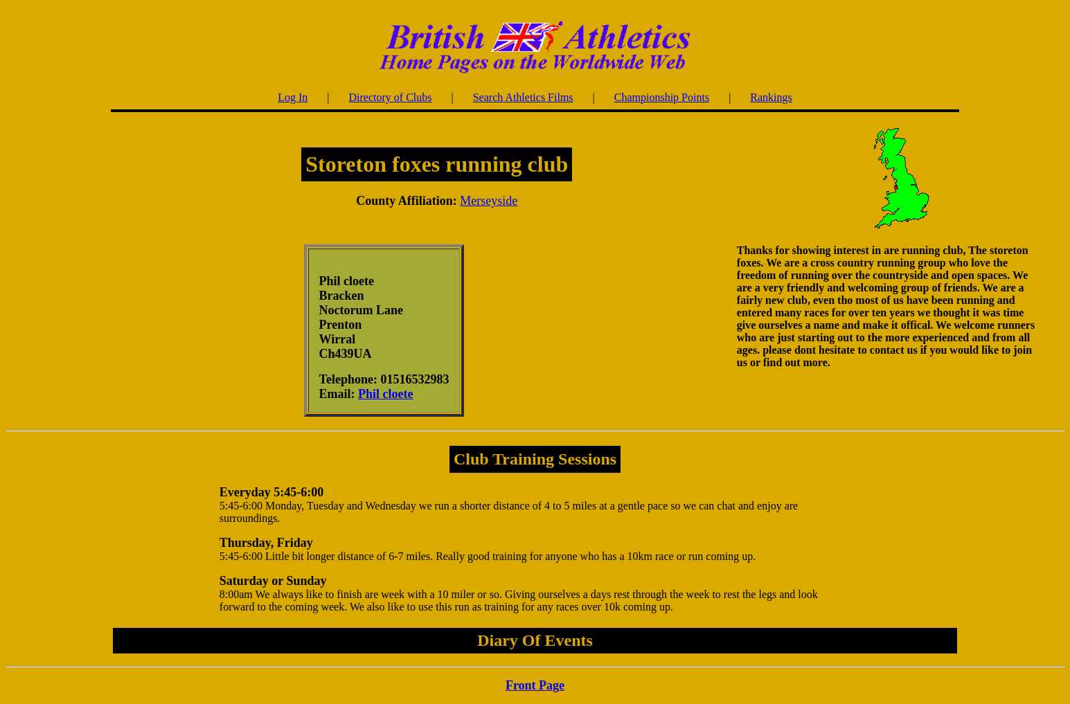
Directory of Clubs (390, 97)
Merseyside (488, 201)
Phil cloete (385, 394)
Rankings (771, 97)
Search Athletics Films (523, 97)
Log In (292, 97)
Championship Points (661, 97)
